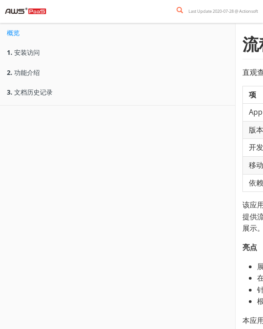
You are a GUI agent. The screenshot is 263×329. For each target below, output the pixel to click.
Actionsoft (248, 11)
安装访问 (23, 52)
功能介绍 (23, 72)
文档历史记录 (30, 92)
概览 (13, 32)
